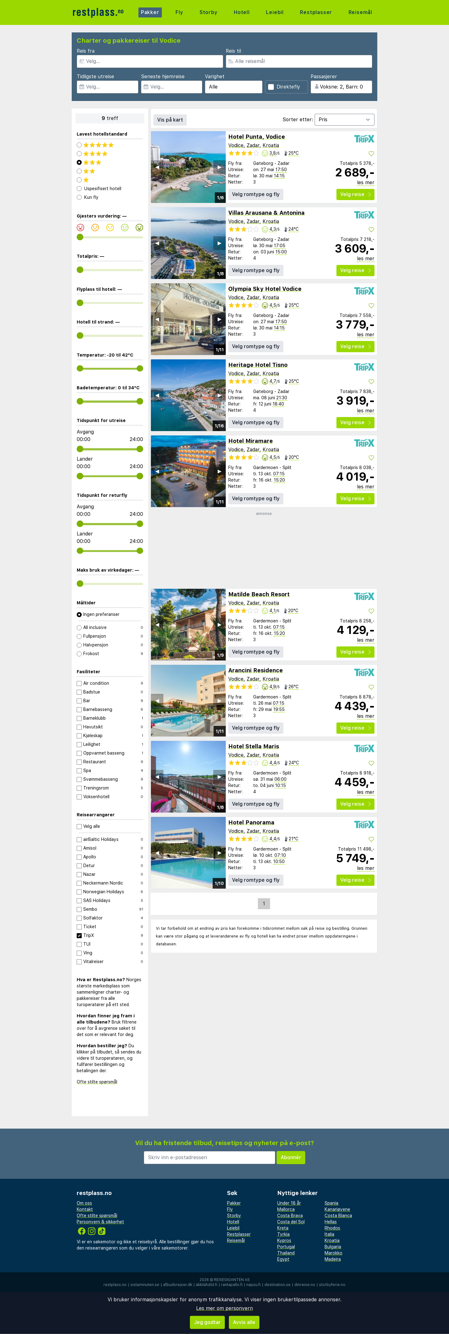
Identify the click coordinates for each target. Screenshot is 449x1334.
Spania (331, 1203)
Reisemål (360, 12)
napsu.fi (253, 1285)
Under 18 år (289, 1203)
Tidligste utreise (95, 76)
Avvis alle (244, 1322)
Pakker (150, 12)
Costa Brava (290, 1215)
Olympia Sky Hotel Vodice (265, 289)
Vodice (236, 145)
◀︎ (157, 167)
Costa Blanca (338, 1215)
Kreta (282, 1228)
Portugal (286, 1246)
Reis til (233, 51)
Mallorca (286, 1209)
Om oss (84, 1203)
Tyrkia (283, 1234)
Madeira (333, 1259)
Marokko (333, 1252)
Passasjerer (324, 76)
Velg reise (355, 194)
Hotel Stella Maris (253, 746)
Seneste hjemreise (163, 76)
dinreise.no (304, 1285)
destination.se (277, 1285)
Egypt (283, 1259)
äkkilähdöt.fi (206, 1285)
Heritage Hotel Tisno (257, 365)
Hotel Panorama (251, 822)
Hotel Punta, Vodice (256, 136)
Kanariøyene (337, 1209)
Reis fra (85, 51)
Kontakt (85, 1209)
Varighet (214, 76)
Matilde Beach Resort (259, 594)
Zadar (253, 145)
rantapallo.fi (232, 1285)
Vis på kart (170, 120)
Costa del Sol (291, 1221)
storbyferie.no (332, 1285)
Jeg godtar (207, 1322)
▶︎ (219, 167)
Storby (209, 12)
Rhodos (332, 1228)
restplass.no (115, 1285)
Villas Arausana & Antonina (266, 212)
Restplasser (316, 12)
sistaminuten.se (144, 1285)
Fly (179, 12)
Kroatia (271, 145)
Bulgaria (333, 1246)
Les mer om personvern (224, 1308)
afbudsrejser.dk (177, 1285)
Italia (329, 1234)
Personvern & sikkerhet (100, 1221)
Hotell (242, 12)
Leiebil (275, 12)
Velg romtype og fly (256, 194)
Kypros (284, 1240)
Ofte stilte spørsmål (97, 1081)
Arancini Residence (255, 670)
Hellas (331, 1221)
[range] (80, 237)
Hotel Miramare (250, 441)
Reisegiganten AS (232, 1280)
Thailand (286, 1252)
